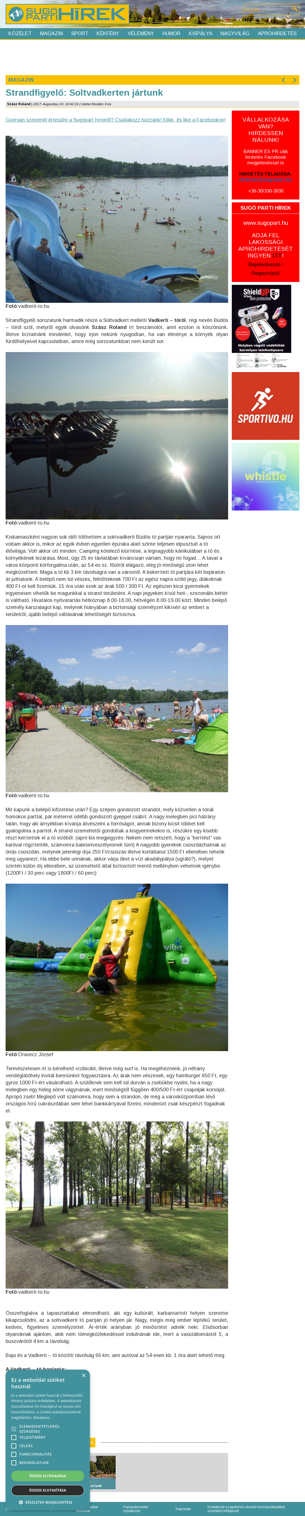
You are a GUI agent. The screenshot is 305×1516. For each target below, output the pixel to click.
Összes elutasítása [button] (47, 1490)
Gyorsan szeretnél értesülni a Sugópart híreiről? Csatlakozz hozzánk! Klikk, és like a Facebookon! (116, 120)
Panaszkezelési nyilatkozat (135, 1509)
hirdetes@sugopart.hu (265, 179)
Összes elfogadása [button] (47, 1476)
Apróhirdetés (277, 33)
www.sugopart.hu (265, 223)
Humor (171, 33)
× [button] (83, 1376)
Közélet (20, 33)
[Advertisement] (152, 57)
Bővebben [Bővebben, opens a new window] (41, 1417)
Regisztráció (265, 273)
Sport (79, 33)
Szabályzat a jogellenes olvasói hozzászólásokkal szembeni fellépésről (246, 1509)
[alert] (48, 1440)
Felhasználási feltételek (87, 1509)
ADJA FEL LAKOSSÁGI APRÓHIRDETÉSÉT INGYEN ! (265, 245)
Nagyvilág (235, 33)
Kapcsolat (183, 1509)
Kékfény (108, 33)
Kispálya (200, 33)
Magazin (51, 33)
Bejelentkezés (264, 264)
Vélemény (141, 33)
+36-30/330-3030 (265, 191)
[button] (47, 1502)
